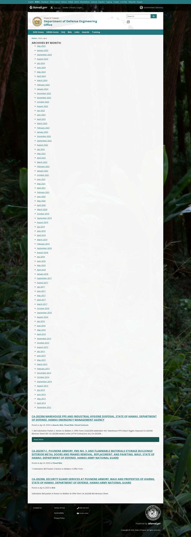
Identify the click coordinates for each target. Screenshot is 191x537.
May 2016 (41, 330)
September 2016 (44, 312)
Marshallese (85, 2)
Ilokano (64, 2)
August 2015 (42, 347)
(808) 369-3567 (84, 508)
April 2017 (41, 300)
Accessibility (59, 513)
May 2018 (41, 265)
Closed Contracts (81, 425)
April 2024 (41, 76)
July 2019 (41, 226)
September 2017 (44, 278)
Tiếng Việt (132, 2)
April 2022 (41, 158)
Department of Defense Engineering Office (70, 23)
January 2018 (42, 274)
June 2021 (41, 179)
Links (76, 32)
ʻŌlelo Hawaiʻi (55, 2)
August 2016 (42, 317)
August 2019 (42, 222)
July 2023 (41, 110)
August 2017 (42, 282)
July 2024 (41, 63)
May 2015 (41, 360)
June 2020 (41, 196)
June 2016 (41, 325)
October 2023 (43, 102)
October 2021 (43, 175)
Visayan (139, 2)
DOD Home (38, 32)
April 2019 (41, 235)
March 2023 (42, 123)
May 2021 (41, 183)
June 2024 (41, 67)
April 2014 (41, 403)
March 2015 (42, 364)
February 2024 (43, 85)
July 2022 (41, 149)
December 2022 (44, 136)
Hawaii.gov (38, 8)
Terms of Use (59, 508)
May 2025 (41, 46)
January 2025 (42, 50)
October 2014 (43, 377)
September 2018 (44, 248)
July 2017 (41, 287)
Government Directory (153, 7)
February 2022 (43, 166)
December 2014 (44, 373)
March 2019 (42, 239)
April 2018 (41, 269)
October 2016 (43, 308)
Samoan (94, 2)
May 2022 (41, 153)
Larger (79, 7)
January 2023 (42, 132)
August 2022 (42, 145)
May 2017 (41, 295)
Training (96, 32)
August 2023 (42, 106)
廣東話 (37, 2)
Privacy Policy (59, 518)
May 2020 (41, 201)
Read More (44, 440)
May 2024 (41, 72)
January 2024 (42, 89)
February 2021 (43, 192)
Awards (85, 32)
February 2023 (43, 128)
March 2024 (42, 80)
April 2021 (41, 188)
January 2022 (42, 171)
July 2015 (41, 351)
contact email (83, 513)
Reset (72, 7)
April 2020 (41, 205)
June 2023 (41, 115)
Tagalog (109, 2)
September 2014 (44, 381)
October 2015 (43, 343)
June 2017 (41, 291)
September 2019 (44, 218)
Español (101, 2)
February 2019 (43, 244)
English (31, 2)
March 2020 (42, 209)
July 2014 (41, 390)
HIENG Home (52, 32)
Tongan (116, 2)
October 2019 (43, 213)
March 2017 (42, 304)
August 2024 (42, 59)
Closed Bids (69, 425)
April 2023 (41, 119)
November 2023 (44, 97)
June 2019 (41, 231)
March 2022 (42, 162)
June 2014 (41, 394)
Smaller (66, 7)
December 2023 (44, 93)
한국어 (76, 2)
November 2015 (44, 338)
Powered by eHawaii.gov (148, 525)
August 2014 (42, 386)
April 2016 (41, 334)
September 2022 (44, 140)
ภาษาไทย (123, 2)
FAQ (63, 32)
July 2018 (41, 256)
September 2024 (44, 54)
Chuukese (44, 2)
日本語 (70, 2)
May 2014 (41, 398)
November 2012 (44, 407)
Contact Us (37, 508)
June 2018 (41, 261)
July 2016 (41, 321)
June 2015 (41, 355)
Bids (70, 32)
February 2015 (43, 368)
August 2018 (42, 252)
